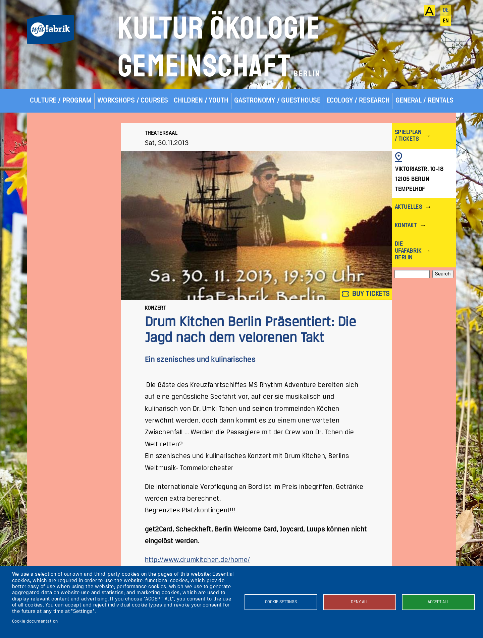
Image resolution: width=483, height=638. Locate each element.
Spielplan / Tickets (408, 136)
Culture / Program (60, 100)
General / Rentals (424, 100)
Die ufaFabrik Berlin (408, 250)
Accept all (438, 602)
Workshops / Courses (132, 100)
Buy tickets (366, 294)
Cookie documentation (35, 621)
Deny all (359, 602)
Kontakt (406, 226)
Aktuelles (408, 207)
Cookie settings (281, 602)
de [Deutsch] (446, 10)
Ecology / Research (358, 100)
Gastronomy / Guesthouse (277, 100)
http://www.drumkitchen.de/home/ (197, 560)
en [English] (446, 21)
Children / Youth (201, 100)
